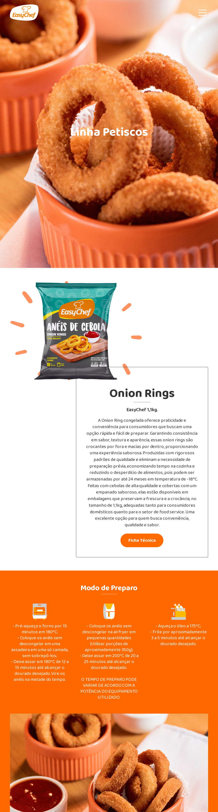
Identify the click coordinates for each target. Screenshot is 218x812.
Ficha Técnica (141, 540)
